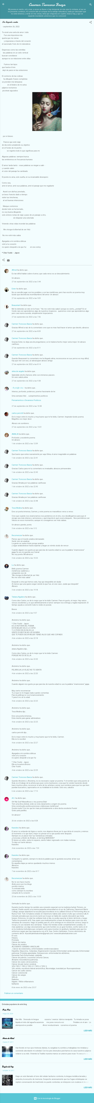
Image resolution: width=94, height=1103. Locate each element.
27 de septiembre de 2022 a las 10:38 (27, 406)
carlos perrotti (17, 413)
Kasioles (15, 828)
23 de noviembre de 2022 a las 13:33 (26, 896)
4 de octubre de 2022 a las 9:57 (24, 613)
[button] (90, 23)
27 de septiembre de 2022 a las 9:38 (26, 381)
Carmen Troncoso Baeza (47, 4)
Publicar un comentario (13, 993)
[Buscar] (90, 5)
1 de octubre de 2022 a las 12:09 (25, 443)
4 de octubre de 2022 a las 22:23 (25, 701)
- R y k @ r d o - (18, 388)
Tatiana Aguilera (18, 597)
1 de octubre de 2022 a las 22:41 (25, 458)
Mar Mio (6, 1009)
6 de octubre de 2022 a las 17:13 (25, 791)
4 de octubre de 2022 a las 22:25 (25, 722)
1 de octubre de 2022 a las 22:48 (25, 501)
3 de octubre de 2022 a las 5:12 (24, 528)
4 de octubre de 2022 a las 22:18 (25, 638)
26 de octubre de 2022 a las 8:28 (25, 821)
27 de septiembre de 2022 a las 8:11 (26, 348)
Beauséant (16, 305)
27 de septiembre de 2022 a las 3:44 (26, 282)
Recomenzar (17, 535)
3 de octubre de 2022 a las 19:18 (25, 590)
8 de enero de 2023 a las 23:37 (24, 987)
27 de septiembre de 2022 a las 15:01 (27, 427)
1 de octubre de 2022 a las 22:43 (25, 472)
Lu (13, 565)
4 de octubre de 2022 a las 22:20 (25, 659)
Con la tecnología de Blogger (47, 1098)
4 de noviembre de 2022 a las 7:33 (25, 848)
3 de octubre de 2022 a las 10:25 (25, 558)
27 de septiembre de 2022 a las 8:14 (26, 364)
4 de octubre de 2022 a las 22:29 (25, 770)
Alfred (14, 270)
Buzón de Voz (7, 1066)
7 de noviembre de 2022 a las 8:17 (25, 871)
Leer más (88, 1031)
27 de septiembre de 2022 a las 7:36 (26, 317)
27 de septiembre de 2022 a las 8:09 (26, 331)
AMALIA (15, 434)
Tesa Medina (17, 508)
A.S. (13, 798)
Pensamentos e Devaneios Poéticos (26, 400)
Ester (14, 289)
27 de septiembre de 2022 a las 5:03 (26, 298)
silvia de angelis (18, 371)
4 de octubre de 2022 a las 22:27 (25, 743)
